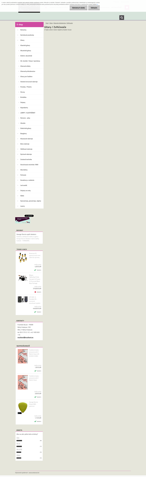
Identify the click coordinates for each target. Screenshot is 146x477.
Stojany (22, 102)
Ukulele (22, 123)
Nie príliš (19, 449)
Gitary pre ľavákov (26, 76)
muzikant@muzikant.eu (25, 337)
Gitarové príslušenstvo (27, 71)
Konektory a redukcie (27, 180)
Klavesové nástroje (26, 139)
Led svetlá (23, 185)
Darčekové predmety (27, 35)
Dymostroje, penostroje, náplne (30, 201)
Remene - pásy (25, 118)
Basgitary (23, 133)
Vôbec (18, 455)
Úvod (47, 23)
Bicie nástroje (24, 144)
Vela (18, 438)
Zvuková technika (26, 159)
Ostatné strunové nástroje (29, 81)
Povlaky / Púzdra (26, 87)
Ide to (18, 443)
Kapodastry (24, 107)
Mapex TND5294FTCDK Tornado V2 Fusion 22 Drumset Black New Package (34, 279)
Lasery (22, 206)
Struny (22, 92)
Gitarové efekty (25, 66)
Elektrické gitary (25, 128)
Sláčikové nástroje (26, 149)
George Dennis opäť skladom (26, 234)
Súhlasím (94, 8)
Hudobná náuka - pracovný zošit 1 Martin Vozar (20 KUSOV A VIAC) (34, 353)
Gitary (22, 40)
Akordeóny (23, 170)
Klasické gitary (25, 45)
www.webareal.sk (34, 473)
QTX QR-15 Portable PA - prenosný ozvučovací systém (34, 300)
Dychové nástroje (26, 154)
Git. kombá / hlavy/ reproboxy (30, 61)
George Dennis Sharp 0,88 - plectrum (33, 404)
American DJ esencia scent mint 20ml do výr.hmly (34, 255)
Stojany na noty (25, 190)
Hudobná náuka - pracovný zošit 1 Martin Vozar (34, 378)
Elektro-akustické (26, 56)
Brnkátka (23, 97)
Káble (22, 196)
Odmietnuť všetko (78, 8)
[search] (121, 17)
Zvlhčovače (70, 23)
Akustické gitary (25, 50)
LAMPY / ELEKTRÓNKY (27, 113)
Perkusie (23, 175)
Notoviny (23, 30)
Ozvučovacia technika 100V (29, 164)
